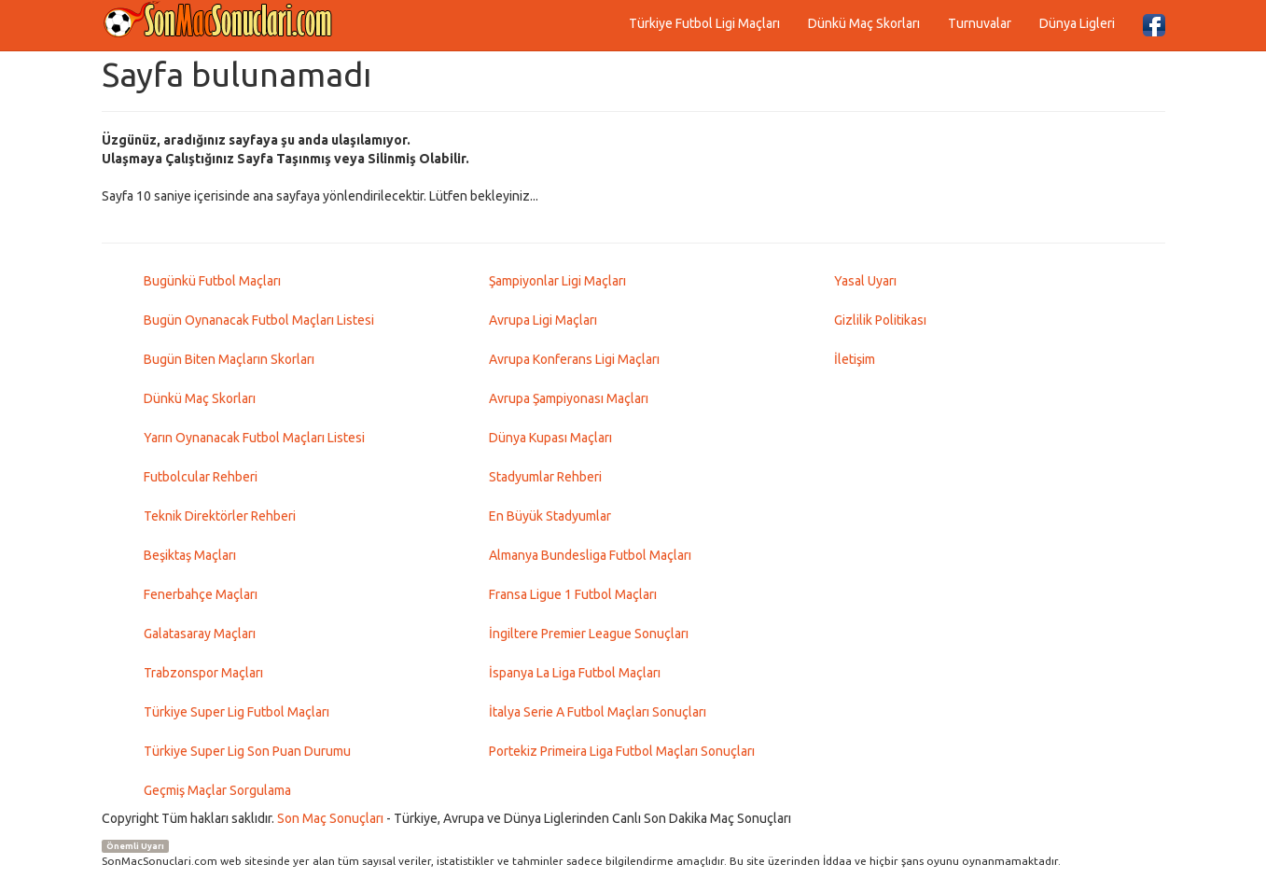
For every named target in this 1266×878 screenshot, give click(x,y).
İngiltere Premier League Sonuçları (589, 633)
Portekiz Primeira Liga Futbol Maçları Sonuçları (622, 751)
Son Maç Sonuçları (330, 818)
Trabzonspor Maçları (203, 672)
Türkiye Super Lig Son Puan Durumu (247, 751)
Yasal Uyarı (865, 280)
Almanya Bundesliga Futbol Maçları (590, 555)
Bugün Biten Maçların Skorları (229, 359)
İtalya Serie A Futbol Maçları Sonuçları (597, 711)
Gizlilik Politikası (880, 320)
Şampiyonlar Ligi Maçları (557, 280)
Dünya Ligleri (1077, 23)
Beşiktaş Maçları (190, 555)
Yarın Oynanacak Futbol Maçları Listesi (254, 437)
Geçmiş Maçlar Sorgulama (217, 790)
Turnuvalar (979, 23)
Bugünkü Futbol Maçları (212, 280)
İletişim (854, 359)
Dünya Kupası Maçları (550, 437)
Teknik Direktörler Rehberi (220, 516)
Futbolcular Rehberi (200, 476)
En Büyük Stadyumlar (550, 516)
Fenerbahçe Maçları (200, 594)
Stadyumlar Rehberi (545, 476)
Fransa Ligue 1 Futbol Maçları (573, 594)
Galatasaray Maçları (200, 633)
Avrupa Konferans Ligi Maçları (574, 359)
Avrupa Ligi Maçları (543, 320)
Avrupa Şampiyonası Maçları (568, 398)
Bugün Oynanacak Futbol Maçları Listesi (259, 320)
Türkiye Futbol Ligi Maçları (704, 23)
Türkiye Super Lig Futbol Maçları (236, 711)
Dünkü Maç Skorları (864, 23)
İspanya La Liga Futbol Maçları (575, 672)
